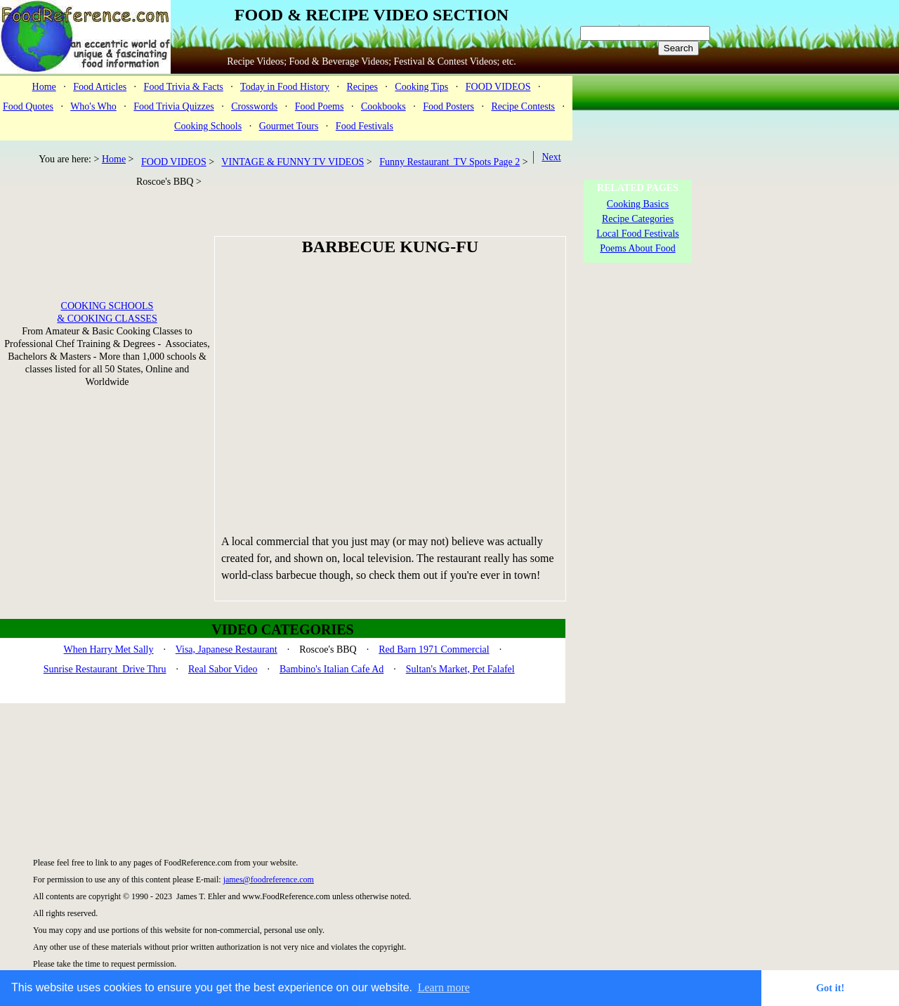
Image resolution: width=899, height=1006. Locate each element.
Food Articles (99, 86)
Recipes (362, 86)
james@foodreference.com (268, 879)
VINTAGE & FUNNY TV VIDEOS (292, 162)
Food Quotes (28, 106)
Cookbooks (383, 106)
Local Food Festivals (637, 233)
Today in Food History (284, 86)
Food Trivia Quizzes (173, 106)
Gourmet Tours (289, 126)
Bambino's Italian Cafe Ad (331, 669)
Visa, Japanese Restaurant (226, 649)
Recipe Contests (523, 106)
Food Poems (319, 106)
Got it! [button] (830, 987)
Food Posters (448, 106)
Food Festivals (364, 126)
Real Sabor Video (222, 669)
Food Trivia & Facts (183, 86)
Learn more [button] (444, 987)
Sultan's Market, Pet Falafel (460, 669)
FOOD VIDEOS (498, 86)
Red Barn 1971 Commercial (434, 649)
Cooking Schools (208, 126)
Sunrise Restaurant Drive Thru (105, 669)
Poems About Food (637, 248)
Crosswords (254, 106)
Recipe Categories (638, 219)
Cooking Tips (421, 86)
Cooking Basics (638, 204)
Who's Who (93, 106)
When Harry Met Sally (109, 649)
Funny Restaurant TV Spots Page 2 (449, 162)
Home (44, 86)
